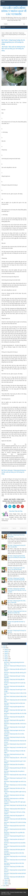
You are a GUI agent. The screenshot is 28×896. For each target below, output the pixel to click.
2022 (4, 647)
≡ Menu (3, 27)
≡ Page (3, 1)
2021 (4, 885)
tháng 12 (6, 649)
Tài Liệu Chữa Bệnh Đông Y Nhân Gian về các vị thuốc (14, 11)
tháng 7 (6, 655)
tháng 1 (6, 883)
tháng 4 (6, 660)
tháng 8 (6, 653)
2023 (4, 646)
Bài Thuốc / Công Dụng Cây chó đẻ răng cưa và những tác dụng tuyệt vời (16, 557)
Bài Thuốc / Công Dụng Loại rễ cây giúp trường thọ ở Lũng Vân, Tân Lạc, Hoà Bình (17, 590)
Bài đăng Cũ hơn (23, 528)
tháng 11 (6, 651)
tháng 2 (6, 882)
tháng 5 (6, 658)
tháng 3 (6, 880)
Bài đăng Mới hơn (5, 528)
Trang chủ (14, 528)
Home (3, 33)
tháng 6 (6, 657)
